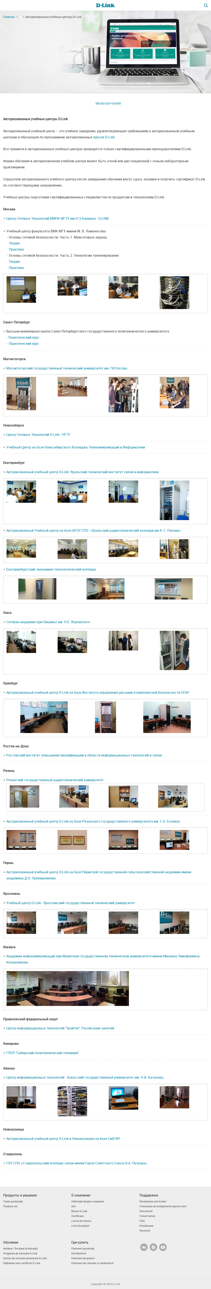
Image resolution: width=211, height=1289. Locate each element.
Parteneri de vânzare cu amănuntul (92, 1263)
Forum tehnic (147, 1216)
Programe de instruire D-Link (20, 1253)
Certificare (77, 1216)
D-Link (116, 1284)
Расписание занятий (97, 1028)
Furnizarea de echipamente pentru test (163, 1206)
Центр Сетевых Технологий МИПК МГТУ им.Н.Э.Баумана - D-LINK (57, 218)
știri (73, 1206)
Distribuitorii (78, 1253)
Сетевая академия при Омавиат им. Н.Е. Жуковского (48, 622)
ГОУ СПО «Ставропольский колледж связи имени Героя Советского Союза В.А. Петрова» (76, 1163)
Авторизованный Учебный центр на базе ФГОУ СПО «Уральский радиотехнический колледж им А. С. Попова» (93, 530)
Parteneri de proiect (83, 1258)
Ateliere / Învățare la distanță (20, 1248)
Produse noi (10, 1206)
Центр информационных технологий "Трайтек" (43, 1028)
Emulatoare (146, 1226)
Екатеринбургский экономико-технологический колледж (51, 569)
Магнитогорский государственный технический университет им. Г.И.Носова (66, 368)
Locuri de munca (81, 1221)
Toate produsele (13, 1201)
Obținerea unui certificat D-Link (22, 1263)
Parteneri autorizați (82, 1248)
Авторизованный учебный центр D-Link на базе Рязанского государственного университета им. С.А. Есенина (93, 821)
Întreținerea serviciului (152, 1201)
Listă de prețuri (80, 1226)
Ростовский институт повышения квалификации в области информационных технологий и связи (84, 755)
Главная (9, 17)
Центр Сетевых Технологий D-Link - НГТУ (38, 434)
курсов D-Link (104, 137)
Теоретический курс (23, 337)
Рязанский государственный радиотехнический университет (55, 780)
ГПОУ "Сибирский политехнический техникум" (42, 1053)
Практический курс (24, 343)
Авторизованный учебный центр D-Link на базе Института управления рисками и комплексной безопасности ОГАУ (97, 692)
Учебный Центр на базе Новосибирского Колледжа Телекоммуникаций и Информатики (75, 447)
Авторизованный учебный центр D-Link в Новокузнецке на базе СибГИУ (63, 1138)
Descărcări (146, 1211)
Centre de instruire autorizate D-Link (25, 1258)
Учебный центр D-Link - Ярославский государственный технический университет (70, 903)
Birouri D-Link (79, 1211)
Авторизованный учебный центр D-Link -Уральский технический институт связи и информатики (82, 472)
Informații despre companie (87, 1201)
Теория (14, 243)
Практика (16, 249)
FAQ (142, 1221)
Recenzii (144, 1230)
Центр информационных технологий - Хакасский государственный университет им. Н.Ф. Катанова (84, 1077)
